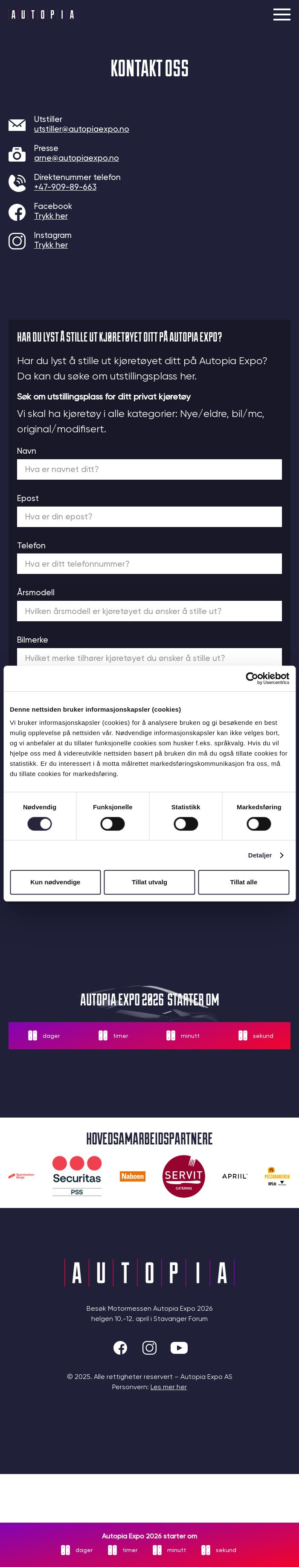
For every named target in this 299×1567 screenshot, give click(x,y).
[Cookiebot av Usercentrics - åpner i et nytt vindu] (252, 678)
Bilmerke (32, 640)
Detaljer (260, 855)
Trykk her (51, 216)
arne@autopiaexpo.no (76, 158)
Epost (28, 498)
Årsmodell (36, 592)
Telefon (31, 545)
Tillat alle (243, 882)
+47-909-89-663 (65, 187)
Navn (26, 451)
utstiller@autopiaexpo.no (81, 129)
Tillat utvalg (149, 882)
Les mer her (169, 1387)
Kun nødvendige (55, 882)
